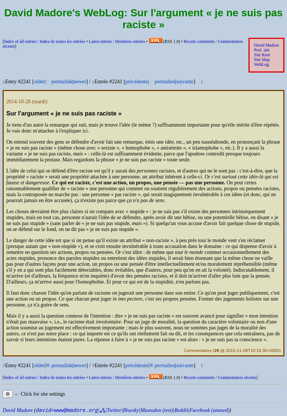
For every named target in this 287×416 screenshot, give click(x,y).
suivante (185, 81)
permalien (164, 81)
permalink (62, 81)
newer (79, 81)
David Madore (266, 45)
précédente (136, 81)
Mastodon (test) (156, 410)
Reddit (181, 410)
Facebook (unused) (210, 410)
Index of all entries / (44, 41)
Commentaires (197, 350)
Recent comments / (220, 377)
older (39, 81)
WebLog (261, 64)
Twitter (114, 410)
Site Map (262, 59)
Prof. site (262, 50)
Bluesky (131, 410)
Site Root (262, 55)
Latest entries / (117, 41)
